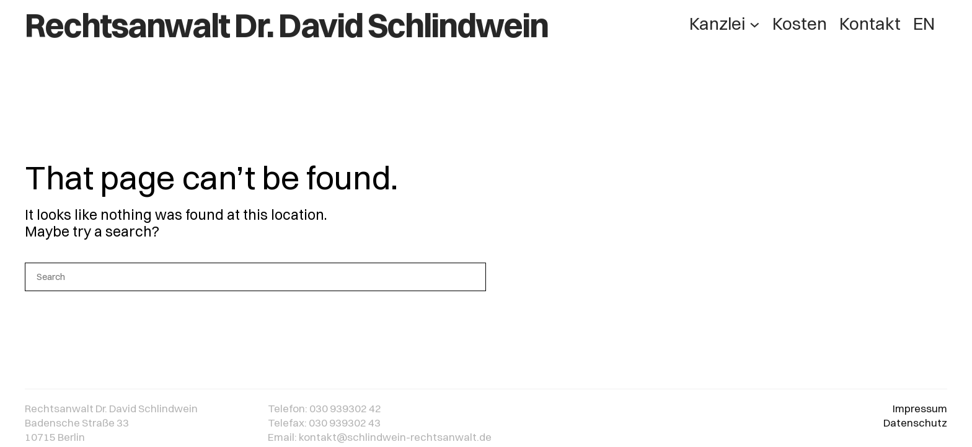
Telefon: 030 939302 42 (324, 411)
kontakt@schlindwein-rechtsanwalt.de (395, 439)
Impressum (920, 411)
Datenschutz (915, 424)
